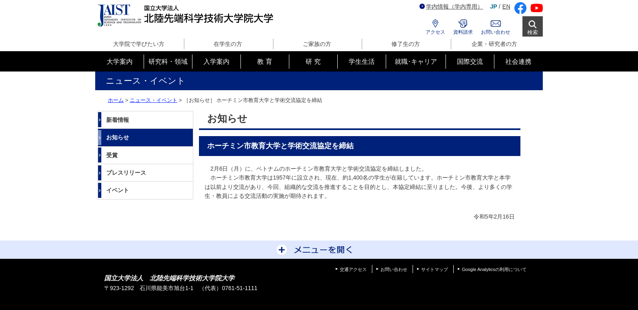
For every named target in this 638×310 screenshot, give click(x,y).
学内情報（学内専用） (451, 6)
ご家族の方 (317, 44)
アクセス (435, 32)
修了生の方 (405, 44)
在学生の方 (228, 44)
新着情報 (117, 120)
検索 (532, 32)
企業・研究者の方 (494, 44)
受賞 (112, 155)
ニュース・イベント (153, 100)
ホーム (116, 100)
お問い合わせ (495, 32)
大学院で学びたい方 (138, 44)
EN (506, 6)
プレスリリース (126, 172)
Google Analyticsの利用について (494, 269)
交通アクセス (353, 269)
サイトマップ (434, 269)
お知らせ (117, 137)
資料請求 (463, 32)
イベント (117, 190)
